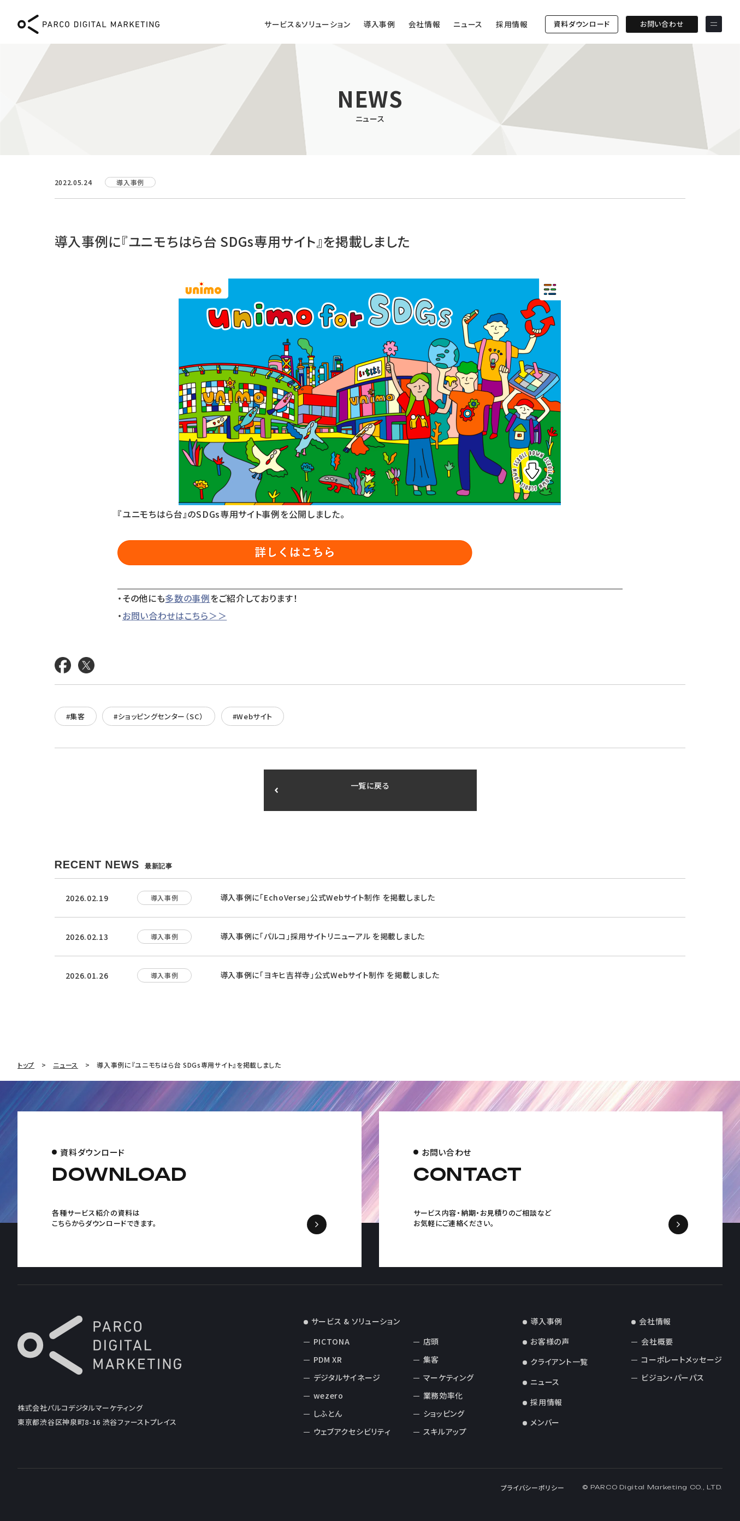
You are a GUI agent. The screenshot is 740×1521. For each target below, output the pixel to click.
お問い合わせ (662, 24)
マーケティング (448, 1377)
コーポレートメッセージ (682, 1359)
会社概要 (657, 1341)
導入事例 (379, 24)
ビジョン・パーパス (672, 1377)
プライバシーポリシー (533, 1487)
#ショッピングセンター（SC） (159, 716)
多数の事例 (187, 598)
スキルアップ (445, 1431)
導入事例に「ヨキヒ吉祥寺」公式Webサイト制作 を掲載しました (330, 974)
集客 (431, 1359)
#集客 (75, 716)
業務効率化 (443, 1395)
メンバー (545, 1422)
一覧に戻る (370, 790)
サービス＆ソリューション (307, 24)
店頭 (431, 1341)
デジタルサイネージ (347, 1377)
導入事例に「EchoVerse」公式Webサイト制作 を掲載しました (327, 897)
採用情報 (512, 24)
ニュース (468, 24)
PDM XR (327, 1359)
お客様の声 (550, 1341)
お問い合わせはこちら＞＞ (174, 615)
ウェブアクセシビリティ (352, 1431)
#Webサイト (253, 716)
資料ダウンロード (582, 24)
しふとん (327, 1413)
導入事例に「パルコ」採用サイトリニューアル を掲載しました (322, 936)
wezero (328, 1395)
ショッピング (444, 1413)
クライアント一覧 (559, 1361)
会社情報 (425, 24)
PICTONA (331, 1341)
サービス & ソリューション (355, 1321)
